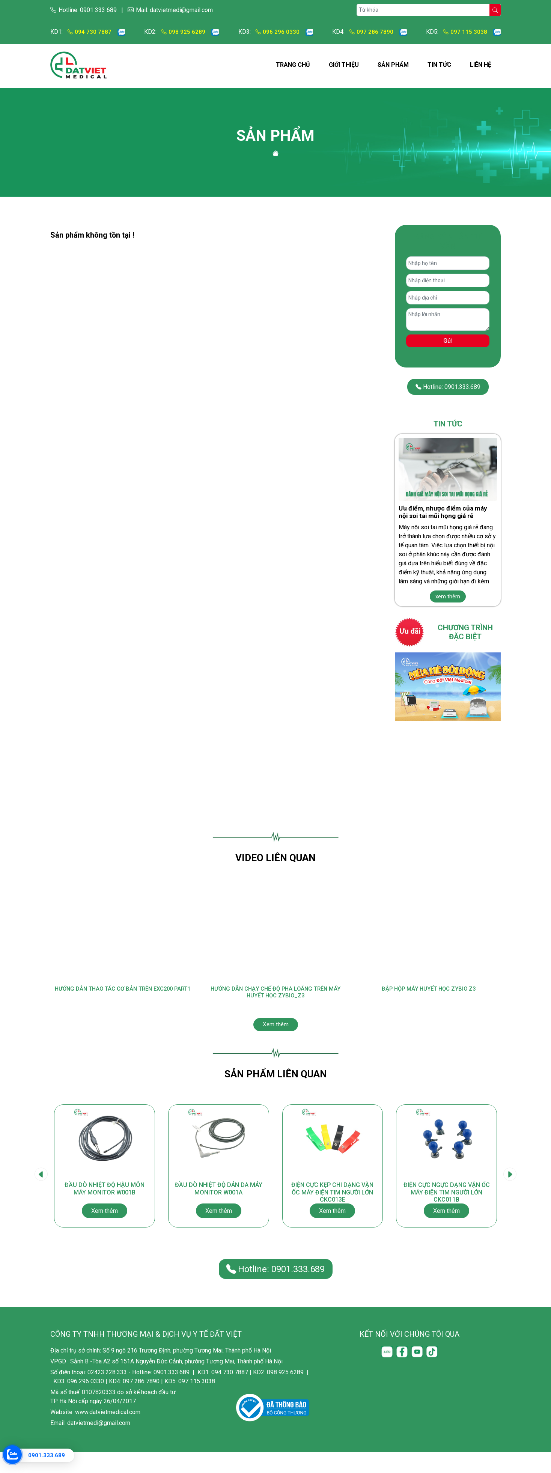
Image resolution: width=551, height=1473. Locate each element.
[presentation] (41, 1187)
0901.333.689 (46, 1455)
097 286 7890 (368, 31)
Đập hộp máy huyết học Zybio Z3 (428, 989)
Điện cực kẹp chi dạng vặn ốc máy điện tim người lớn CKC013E (332, 1218)
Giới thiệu (344, 64)
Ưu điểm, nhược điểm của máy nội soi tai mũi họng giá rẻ (443, 512)
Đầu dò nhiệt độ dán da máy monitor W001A (218, 1218)
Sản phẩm (393, 64)
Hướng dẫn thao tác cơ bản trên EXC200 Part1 (122, 993)
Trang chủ (293, 64)
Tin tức (439, 64)
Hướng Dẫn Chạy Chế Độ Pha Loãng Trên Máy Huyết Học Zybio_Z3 (275, 993)
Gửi (448, 340)
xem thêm (447, 596)
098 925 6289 (183, 31)
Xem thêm (275, 1029)
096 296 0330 (277, 31)
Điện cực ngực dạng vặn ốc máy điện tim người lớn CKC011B (446, 1218)
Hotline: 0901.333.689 (447, 386)
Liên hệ (480, 64)
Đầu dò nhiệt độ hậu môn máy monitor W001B (104, 1218)
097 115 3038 (464, 31)
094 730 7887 (89, 31)
